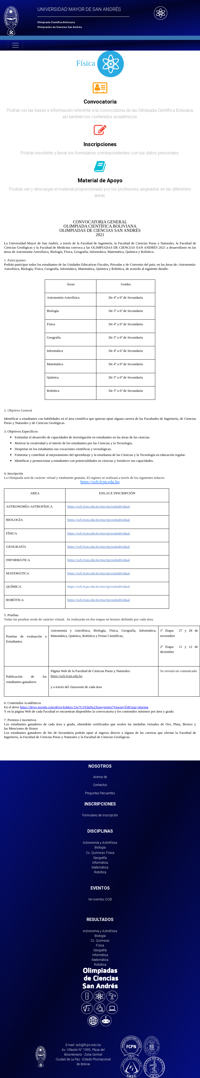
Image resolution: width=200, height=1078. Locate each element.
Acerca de (100, 777)
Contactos (100, 785)
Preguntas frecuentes (100, 793)
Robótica (100, 872)
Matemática (100, 867)
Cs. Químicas (95, 853)
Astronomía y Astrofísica (100, 843)
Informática (100, 863)
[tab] (100, 90)
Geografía (100, 858)
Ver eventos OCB (100, 899)
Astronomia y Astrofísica (100, 931)
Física (110, 853)
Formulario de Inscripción (100, 815)
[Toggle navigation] (15, 45)
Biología (100, 847)
